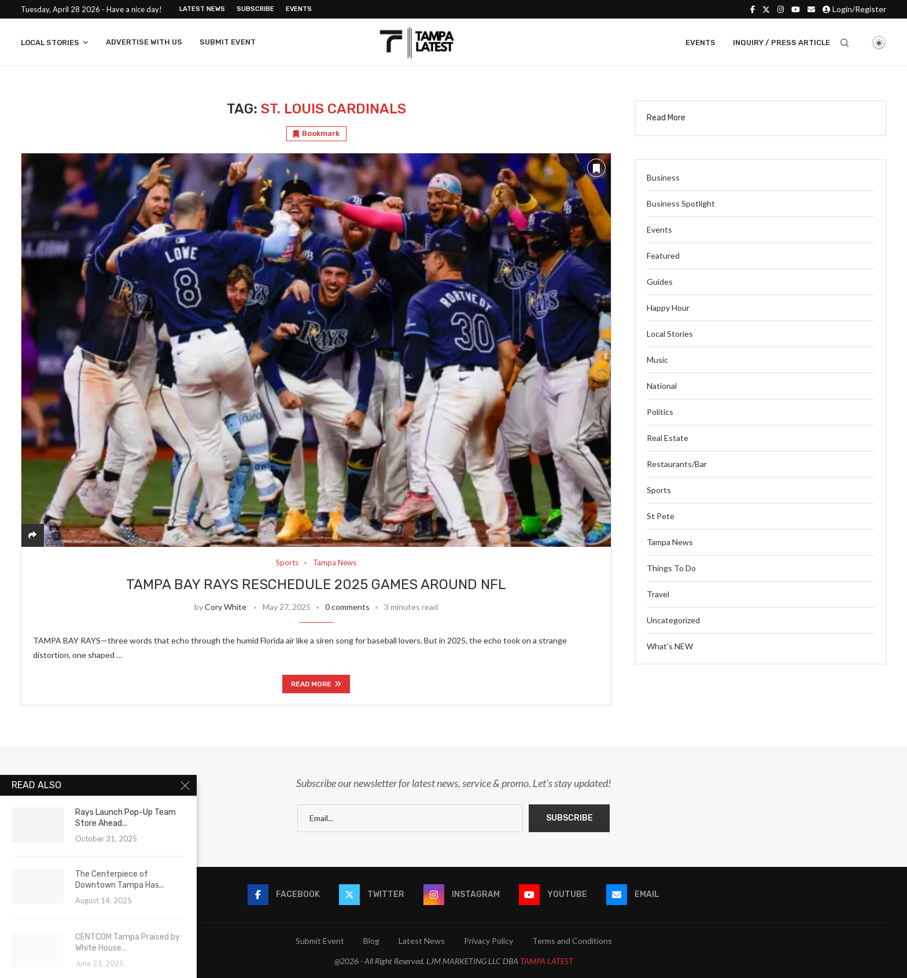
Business (663, 177)
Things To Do (671, 568)
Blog (371, 941)
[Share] (32, 535)
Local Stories (50, 42)
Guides (660, 281)
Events (299, 9)
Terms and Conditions (572, 941)
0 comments (347, 607)
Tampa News (670, 542)
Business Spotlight (681, 203)
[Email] (811, 9)
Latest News (202, 9)
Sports (659, 490)
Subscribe (255, 9)
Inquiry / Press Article (781, 42)
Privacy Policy (488, 941)
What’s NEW (670, 646)
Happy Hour (668, 307)
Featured (663, 255)
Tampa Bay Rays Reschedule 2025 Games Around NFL (316, 584)
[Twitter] (766, 9)
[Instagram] (780, 9)
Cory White (225, 607)
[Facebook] (752, 9)
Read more (316, 684)
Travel (658, 594)
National (662, 386)
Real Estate (667, 438)
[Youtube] (795, 9)
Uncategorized (673, 620)
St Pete (660, 516)
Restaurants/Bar (677, 464)
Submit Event (228, 42)
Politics (660, 412)
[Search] (844, 43)
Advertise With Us (144, 42)
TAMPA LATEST (546, 961)
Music (657, 360)
